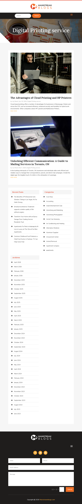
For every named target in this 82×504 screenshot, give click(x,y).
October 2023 (18, 396)
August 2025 (18, 298)
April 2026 (17, 262)
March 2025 (18, 320)
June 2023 (17, 414)
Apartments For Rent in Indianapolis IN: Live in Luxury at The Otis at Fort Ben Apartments (26, 229)
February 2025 (18, 325)
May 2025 (17, 311)
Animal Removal (51, 241)
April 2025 (17, 316)
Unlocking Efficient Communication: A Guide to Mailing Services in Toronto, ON (39, 162)
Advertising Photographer (54, 215)
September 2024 (19, 347)
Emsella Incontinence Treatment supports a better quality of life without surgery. (24, 209)
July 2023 (17, 409)
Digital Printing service (34, 101)
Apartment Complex (52, 246)
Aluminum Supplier (52, 232)
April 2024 (17, 369)
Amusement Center (52, 237)
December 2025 (19, 280)
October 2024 (18, 342)
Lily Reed (15, 101)
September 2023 (19, 400)
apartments (49, 250)
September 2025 (19, 293)
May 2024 (17, 365)
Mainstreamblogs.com (47, 500)
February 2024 (18, 378)
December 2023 (19, 387)
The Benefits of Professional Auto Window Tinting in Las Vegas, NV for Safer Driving (25, 199)
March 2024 (18, 374)
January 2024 (18, 382)
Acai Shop (49, 197)
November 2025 (19, 285)
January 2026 (18, 276)
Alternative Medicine (52, 228)
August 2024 (18, 351)
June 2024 (17, 360)
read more (14, 111)
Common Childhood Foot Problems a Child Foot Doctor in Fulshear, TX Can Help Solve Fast (26, 239)
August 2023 (18, 405)
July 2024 (17, 356)
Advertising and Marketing (54, 210)
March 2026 (18, 267)
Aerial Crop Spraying (52, 219)
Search (36, 16)
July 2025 (17, 302)
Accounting (49, 201)
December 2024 (19, 333)
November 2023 (19, 391)
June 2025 (17, 307)
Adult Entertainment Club (54, 206)
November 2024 (19, 338)
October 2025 (18, 289)
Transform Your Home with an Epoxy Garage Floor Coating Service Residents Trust (25, 219)
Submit (69, 489)
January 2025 (18, 329)
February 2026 (18, 271)
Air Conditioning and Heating (55, 224)
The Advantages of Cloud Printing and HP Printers (41, 97)
